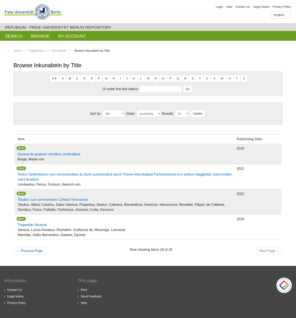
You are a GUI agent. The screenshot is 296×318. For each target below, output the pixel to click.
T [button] (200, 78)
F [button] (99, 78)
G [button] (106, 78)
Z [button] (244, 78)
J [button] (127, 78)
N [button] (156, 78)
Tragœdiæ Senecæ (32, 225)
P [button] (171, 78)
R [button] (185, 78)
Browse (40, 36)
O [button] (163, 78)
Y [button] (237, 78)
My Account (72, 36)
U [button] (207, 78)
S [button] (193, 78)
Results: (168, 113)
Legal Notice (261, 6)
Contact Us (242, 6)
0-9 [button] (54, 78)
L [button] (141, 78)
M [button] (148, 78)
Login (219, 6)
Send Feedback (91, 296)
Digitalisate (36, 50)
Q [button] (178, 78)
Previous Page (30, 251)
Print (84, 290)
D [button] (84, 78)
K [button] (134, 78)
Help (229, 6)
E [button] (92, 78)
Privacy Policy (282, 6)
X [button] (230, 78)
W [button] (222, 78)
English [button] (281, 15)
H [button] (114, 78)
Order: (130, 113)
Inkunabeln (59, 50)
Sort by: (95, 113)
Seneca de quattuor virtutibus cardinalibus (49, 154)
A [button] (62, 78)
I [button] (120, 78)
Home (17, 50)
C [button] (77, 78)
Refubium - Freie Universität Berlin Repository (58, 27)
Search (13, 36)
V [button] (214, 78)
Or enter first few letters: (121, 89)
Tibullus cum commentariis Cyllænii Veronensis (53, 199)
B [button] (70, 78)
